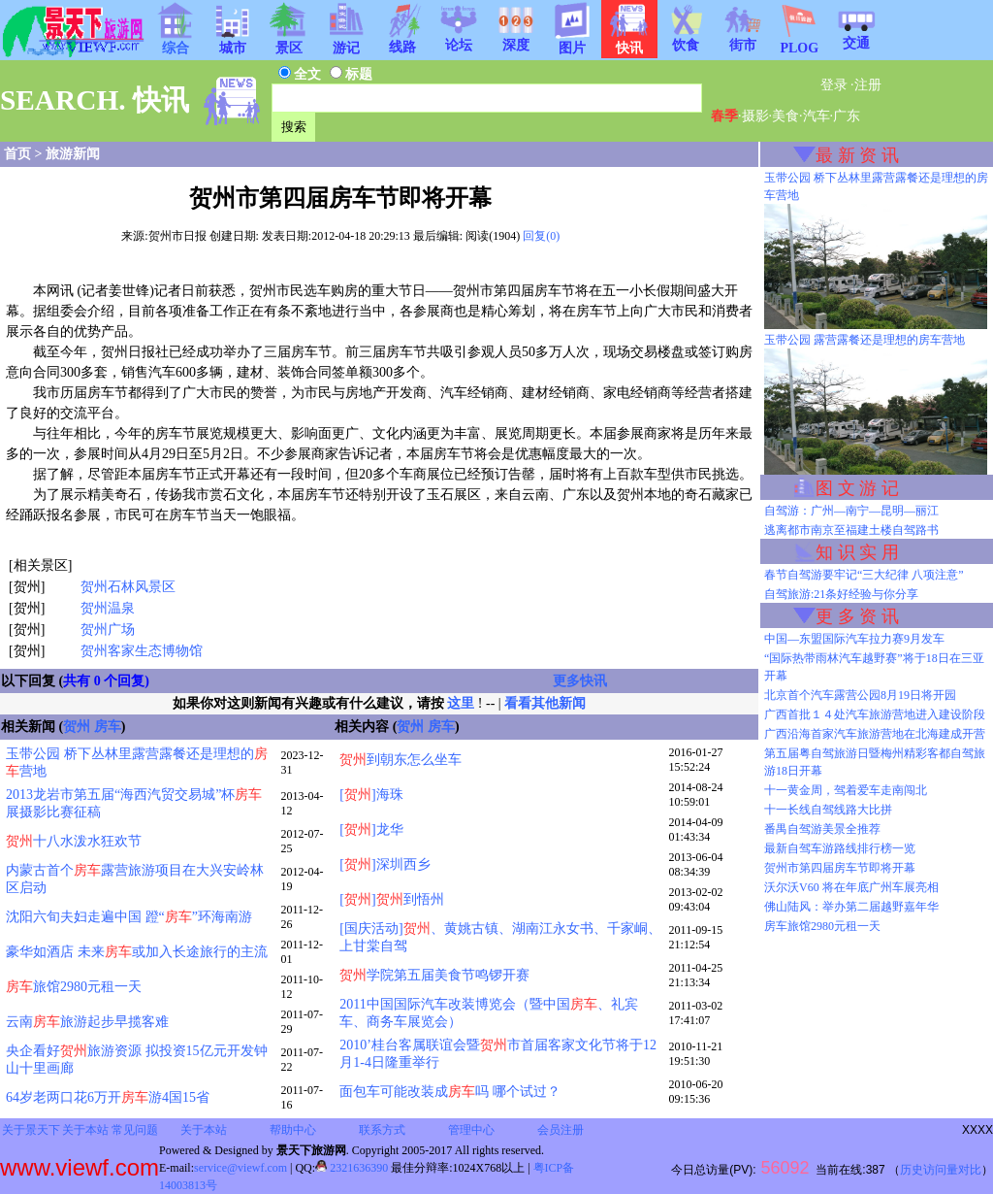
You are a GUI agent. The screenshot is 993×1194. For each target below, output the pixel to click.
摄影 (755, 116)
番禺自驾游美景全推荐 (822, 829)
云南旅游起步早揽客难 (87, 1021)
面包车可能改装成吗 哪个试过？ (450, 1091)
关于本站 (85, 1130)
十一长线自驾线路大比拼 (828, 809)
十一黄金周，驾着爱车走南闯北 (845, 790)
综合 (175, 41)
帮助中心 (293, 1130)
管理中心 (471, 1130)
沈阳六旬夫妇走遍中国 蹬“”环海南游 (129, 917)
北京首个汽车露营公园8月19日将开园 (860, 695)
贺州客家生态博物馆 (141, 651)
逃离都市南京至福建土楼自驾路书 (851, 530)
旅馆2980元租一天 (74, 986)
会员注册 (560, 1130)
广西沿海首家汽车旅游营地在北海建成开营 (874, 734)
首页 (17, 154)
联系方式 (382, 1130)
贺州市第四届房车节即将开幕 (839, 868)
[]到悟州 (391, 899)
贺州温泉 (107, 608)
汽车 (816, 116)
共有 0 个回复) (106, 681)
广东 (846, 116)
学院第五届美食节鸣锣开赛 (434, 975)
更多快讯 (580, 681)
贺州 (76, 726)
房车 (107, 726)
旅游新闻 (73, 154)
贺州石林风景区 (128, 587)
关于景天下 (31, 1130)
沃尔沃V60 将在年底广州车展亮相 (851, 887)
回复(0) (541, 236)
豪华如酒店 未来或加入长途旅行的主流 (137, 952)
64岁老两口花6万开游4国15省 (107, 1097)
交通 (856, 36)
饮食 (685, 38)
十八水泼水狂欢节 (74, 841)
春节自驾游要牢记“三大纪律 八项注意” (864, 574)
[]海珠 (370, 794)
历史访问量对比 (940, 1170)
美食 (785, 116)
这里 (460, 703)
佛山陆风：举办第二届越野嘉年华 (851, 906)
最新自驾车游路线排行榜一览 (839, 848)
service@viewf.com (240, 1168)
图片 (572, 41)
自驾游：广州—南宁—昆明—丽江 (851, 510)
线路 (402, 40)
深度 (515, 38)
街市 (742, 38)
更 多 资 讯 (857, 616)
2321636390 (351, 1168)
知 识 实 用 (857, 552)
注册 (867, 85)
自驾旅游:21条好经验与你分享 (841, 594)
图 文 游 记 (857, 488)
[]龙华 (370, 829)
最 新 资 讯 (857, 155)
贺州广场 (107, 629)
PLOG (799, 42)
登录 (834, 85)
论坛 (458, 38)
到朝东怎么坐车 (400, 759)
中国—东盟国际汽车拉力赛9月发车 (854, 639)
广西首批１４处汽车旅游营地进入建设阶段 (874, 714)
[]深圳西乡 (384, 864)
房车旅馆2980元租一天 (822, 926)
